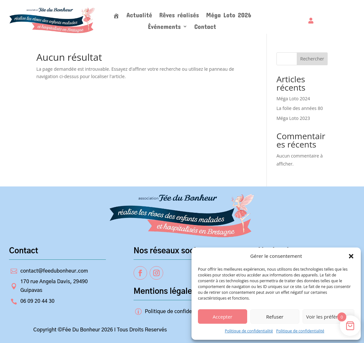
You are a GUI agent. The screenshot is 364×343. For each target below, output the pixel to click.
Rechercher (312, 59)
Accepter (222, 316)
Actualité (139, 16)
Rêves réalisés (179, 16)
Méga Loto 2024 (293, 98)
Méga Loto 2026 (228, 16)
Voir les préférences (328, 316)
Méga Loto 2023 (293, 118)
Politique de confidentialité (249, 331)
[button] (351, 256)
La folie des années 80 (299, 108)
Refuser (275, 316)
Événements (164, 27)
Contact (205, 27)
